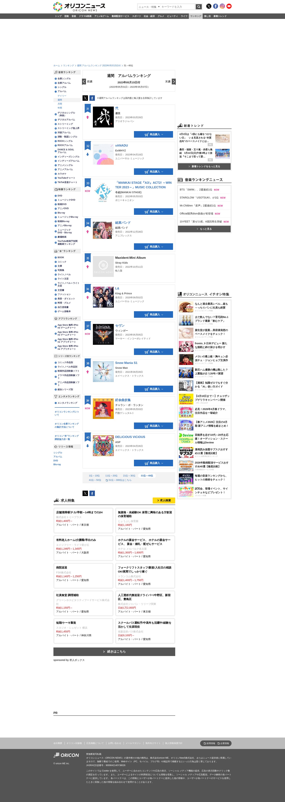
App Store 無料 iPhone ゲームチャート (68, 326)
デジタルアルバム (66, 119)
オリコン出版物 (74, 743)
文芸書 (61, 290)
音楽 (74, 16)
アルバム (62, 91)
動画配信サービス (120, 16)
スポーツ (136, 16)
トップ (58, 16)
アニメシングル (65, 165)
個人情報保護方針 (173, 743)
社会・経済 (149, 16)
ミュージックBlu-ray (68, 217)
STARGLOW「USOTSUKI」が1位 (199, 197)
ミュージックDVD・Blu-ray (65, 231)
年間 (60, 108)
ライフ (184, 16)
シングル (62, 87)
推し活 (207, 16)
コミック (62, 262)
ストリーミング (65, 124)
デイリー (62, 96)
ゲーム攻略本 (64, 311)
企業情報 (224, 743)
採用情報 (210, 743)
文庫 (60, 266)
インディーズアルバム (68, 161)
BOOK (61, 257)
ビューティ (172, 16)
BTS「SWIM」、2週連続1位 (196, 189)
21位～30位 (129, 475)
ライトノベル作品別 (67, 367)
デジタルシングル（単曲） (66, 114)
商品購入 (154, 134)
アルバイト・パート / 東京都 (83, 518)
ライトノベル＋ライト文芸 (68, 284)
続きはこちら (116, 651)
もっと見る (204, 229)
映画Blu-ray (63, 221)
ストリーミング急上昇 (68, 128)
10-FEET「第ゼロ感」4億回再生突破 (201, 221)
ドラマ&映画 (85, 16)
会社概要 (57, 743)
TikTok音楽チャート (67, 182)
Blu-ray (61, 213)
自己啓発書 (63, 307)
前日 (87, 82)
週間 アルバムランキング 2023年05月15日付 (99, 65)
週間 (60, 100)
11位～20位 (111, 475)
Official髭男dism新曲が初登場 (196, 213)
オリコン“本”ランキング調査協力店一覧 (67, 437)
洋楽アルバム (64, 132)
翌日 (170, 82)
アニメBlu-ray (65, 225)
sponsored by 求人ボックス (69, 660)
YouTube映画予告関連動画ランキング (67, 242)
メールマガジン (133, 743)
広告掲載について (95, 743)
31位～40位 (147, 475)
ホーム (56, 65)
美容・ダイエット (66, 298)
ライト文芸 (63, 278)
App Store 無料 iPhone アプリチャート (68, 340)
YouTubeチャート (66, 178)
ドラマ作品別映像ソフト (68, 376)
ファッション (64, 294)
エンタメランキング (67, 403)
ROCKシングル (65, 141)
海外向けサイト (153, 743)
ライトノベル (64, 274)
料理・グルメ (64, 303)
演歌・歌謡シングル (67, 136)
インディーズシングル (68, 156)
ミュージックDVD (66, 200)
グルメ (161, 16)
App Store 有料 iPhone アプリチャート (68, 347)
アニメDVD (63, 208)
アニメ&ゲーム (101, 16)
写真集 (61, 270)
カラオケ (62, 173)
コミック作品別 (65, 362)
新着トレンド (220, 16)
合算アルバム (64, 83)
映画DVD (62, 204)
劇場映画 (62, 237)
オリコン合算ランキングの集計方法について (67, 425)
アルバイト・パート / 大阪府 (83, 546)
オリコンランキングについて (67, 413)
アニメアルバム (65, 169)
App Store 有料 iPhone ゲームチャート (68, 333)
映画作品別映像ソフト (68, 371)
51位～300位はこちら (119, 480)
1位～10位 (94, 475)
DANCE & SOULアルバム (66, 151)
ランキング (195, 16)
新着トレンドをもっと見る (204, 166)
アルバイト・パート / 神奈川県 (83, 629)
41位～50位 (95, 480)
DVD (60, 195)
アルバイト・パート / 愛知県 (145, 520)
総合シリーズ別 (65, 389)
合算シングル (64, 78)
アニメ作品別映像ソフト (68, 383)
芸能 (66, 16)
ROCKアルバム (65, 145)
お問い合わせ (114, 743)
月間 (60, 104)
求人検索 (165, 500)
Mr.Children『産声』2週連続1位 (198, 205)
